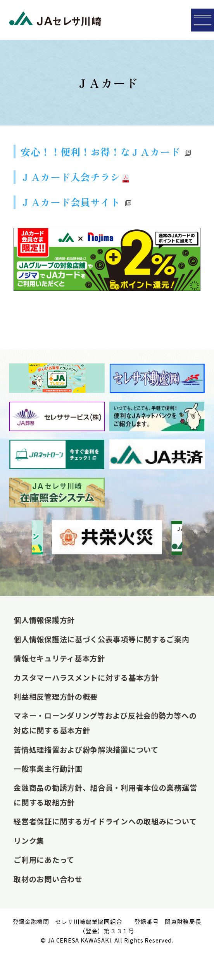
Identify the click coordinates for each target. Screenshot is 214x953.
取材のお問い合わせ (48, 879)
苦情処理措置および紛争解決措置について (86, 749)
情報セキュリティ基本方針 (59, 658)
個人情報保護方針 (44, 619)
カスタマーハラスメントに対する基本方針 (86, 677)
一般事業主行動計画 (48, 768)
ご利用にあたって (44, 859)
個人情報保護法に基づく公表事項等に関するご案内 (101, 639)
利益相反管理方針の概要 (56, 696)
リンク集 (29, 840)
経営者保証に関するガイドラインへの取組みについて (105, 821)
